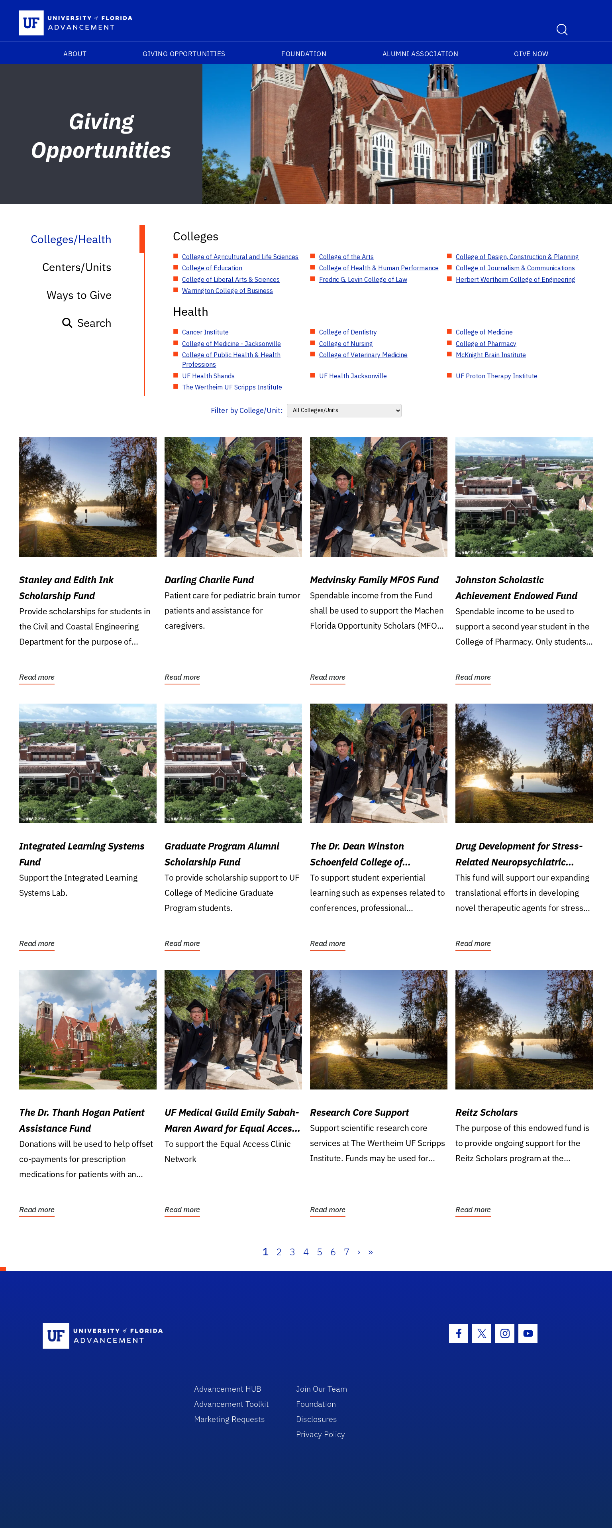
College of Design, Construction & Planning (517, 257)
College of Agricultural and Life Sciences (240, 257)
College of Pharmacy (486, 344)
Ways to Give (79, 294)
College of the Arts (346, 257)
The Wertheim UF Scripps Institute (232, 387)
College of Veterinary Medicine (363, 355)
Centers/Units (77, 267)
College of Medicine (484, 332)
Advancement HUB (227, 1388)
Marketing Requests (229, 1419)
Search (86, 322)
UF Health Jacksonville (353, 376)
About (75, 53)
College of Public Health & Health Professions (231, 359)
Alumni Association (420, 53)
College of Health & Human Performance (379, 268)
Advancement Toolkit (231, 1403)
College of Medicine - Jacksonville (231, 344)
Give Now (531, 53)
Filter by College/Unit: (247, 410)
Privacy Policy (320, 1434)
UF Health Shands (208, 376)
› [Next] (358, 1251)
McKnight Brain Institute (491, 355)
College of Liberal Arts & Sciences (231, 279)
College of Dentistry (348, 332)
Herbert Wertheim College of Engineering (515, 279)
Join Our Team (321, 1388)
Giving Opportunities (184, 53)
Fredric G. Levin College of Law (363, 279)
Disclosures (316, 1419)
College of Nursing (346, 344)
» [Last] (370, 1251)
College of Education (212, 268)
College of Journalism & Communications (515, 268)
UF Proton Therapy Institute (496, 376)
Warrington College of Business (227, 291)
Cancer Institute (205, 332)
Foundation (303, 53)
